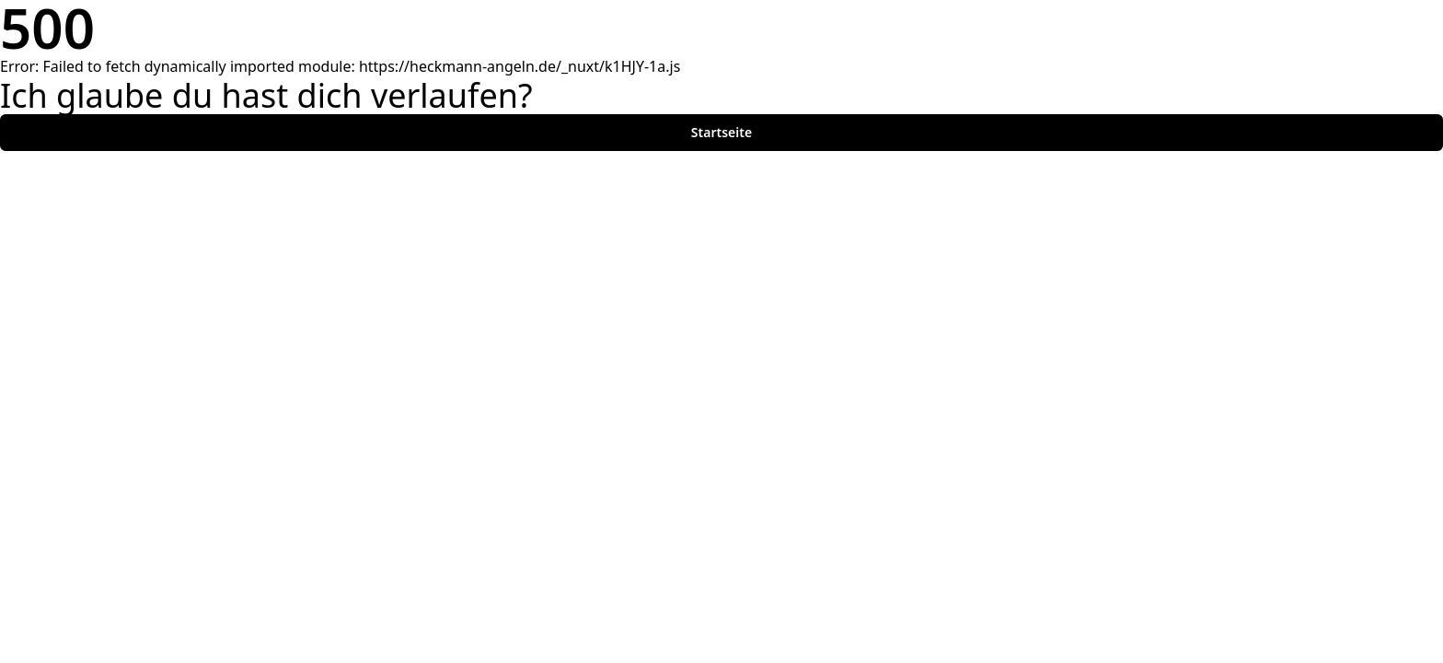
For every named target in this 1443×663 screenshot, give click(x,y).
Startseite (721, 132)
